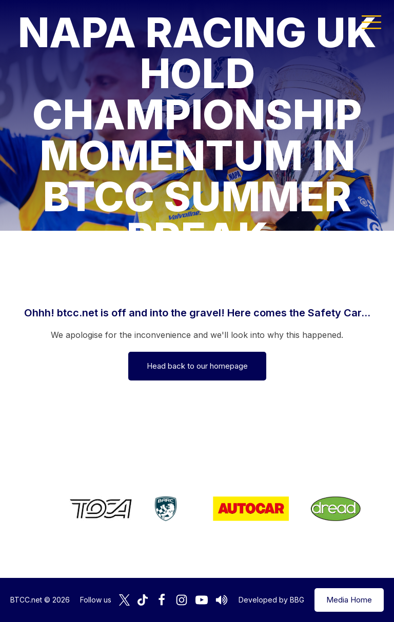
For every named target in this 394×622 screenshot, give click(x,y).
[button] (371, 21)
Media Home (349, 600)
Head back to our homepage (197, 366)
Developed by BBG (271, 599)
